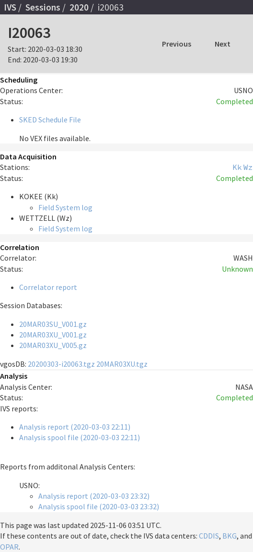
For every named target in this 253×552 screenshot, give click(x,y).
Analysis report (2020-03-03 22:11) (74, 427)
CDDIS (209, 535)
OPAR (9, 547)
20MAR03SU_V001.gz (53, 324)
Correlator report (48, 287)
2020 (79, 7)
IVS (10, 7)
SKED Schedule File (50, 119)
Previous (176, 43)
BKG (229, 535)
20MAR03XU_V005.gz (53, 345)
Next (222, 43)
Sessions (42, 7)
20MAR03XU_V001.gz (53, 334)
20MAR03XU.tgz (122, 364)
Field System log (65, 207)
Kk (237, 167)
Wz (248, 167)
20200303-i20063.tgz (61, 364)
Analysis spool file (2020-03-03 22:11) (79, 437)
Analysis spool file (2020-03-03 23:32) (98, 506)
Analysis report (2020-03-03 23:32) (94, 496)
